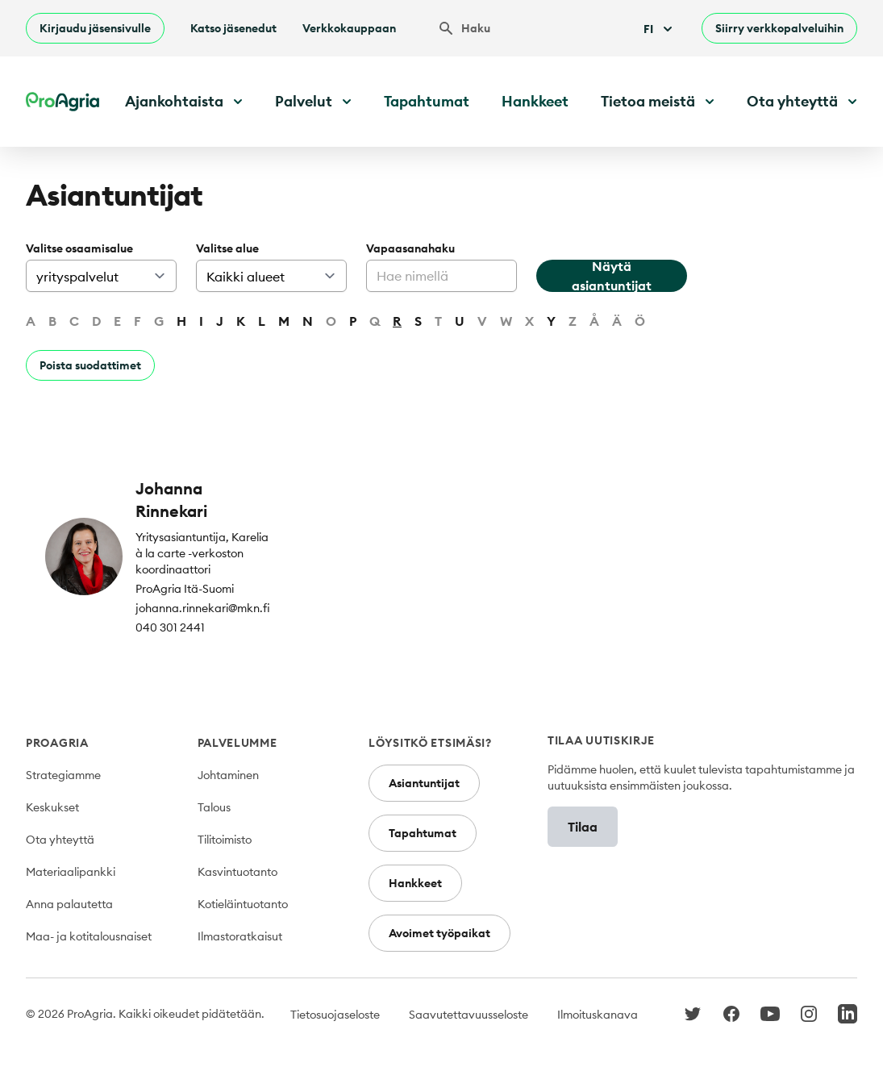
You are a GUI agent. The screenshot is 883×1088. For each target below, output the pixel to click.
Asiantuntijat (424, 783)
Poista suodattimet (90, 365)
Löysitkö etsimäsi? (430, 743)
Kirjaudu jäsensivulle (95, 28)
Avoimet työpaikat (439, 933)
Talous (214, 807)
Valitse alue (227, 248)
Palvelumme (237, 743)
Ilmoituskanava (597, 1014)
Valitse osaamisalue (79, 248)
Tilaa (583, 827)
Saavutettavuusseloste (468, 1014)
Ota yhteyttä (60, 839)
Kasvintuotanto (237, 872)
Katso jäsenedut (233, 28)
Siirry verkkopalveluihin (779, 28)
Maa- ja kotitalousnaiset (89, 936)
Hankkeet (535, 101)
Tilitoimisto (225, 839)
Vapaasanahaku (410, 248)
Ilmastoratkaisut (240, 936)
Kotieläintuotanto (243, 904)
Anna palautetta (69, 904)
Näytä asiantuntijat (612, 276)
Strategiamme (63, 775)
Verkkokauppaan (349, 28)
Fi (660, 29)
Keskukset (52, 807)
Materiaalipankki (70, 872)
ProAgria (57, 743)
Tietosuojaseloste (335, 1014)
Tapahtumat (426, 101)
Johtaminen (228, 775)
